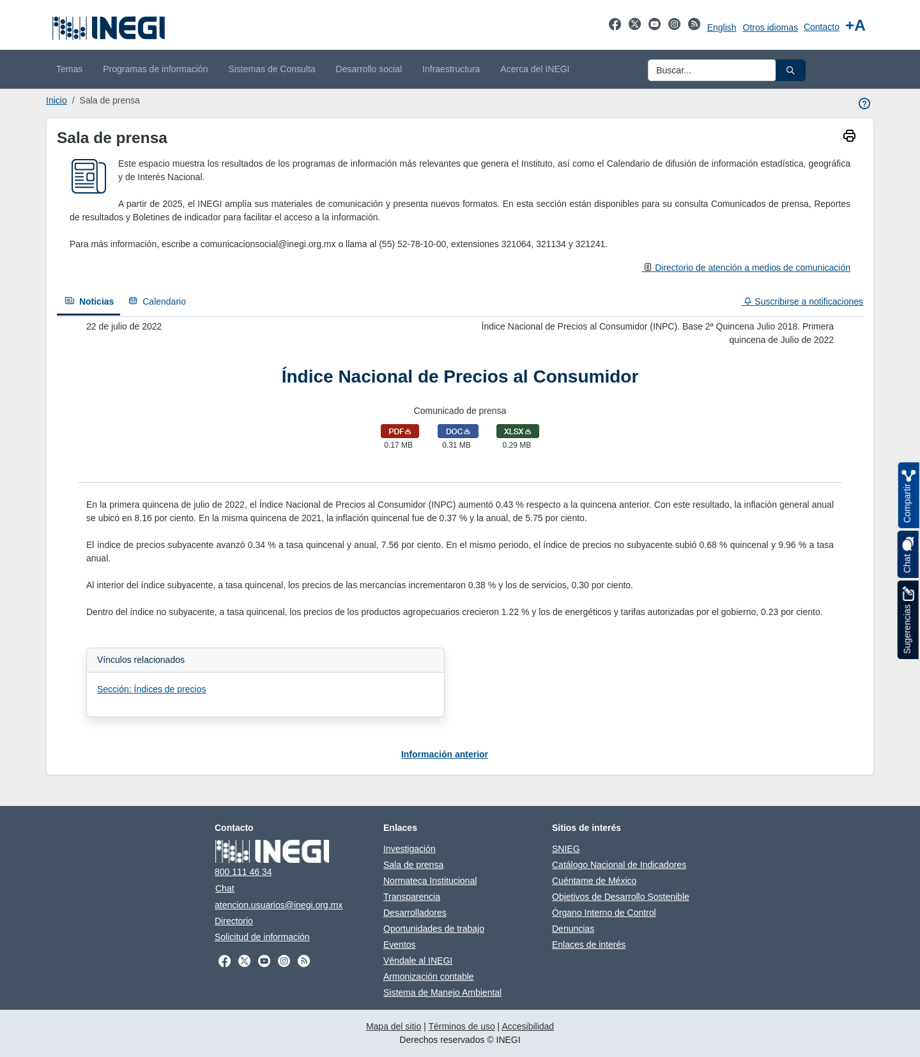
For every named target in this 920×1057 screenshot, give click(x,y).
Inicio (56, 100)
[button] (791, 70)
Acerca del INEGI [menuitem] (534, 69)
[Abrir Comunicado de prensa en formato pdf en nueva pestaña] (400, 430)
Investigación (409, 849)
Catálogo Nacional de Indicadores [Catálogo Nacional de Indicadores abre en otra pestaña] (619, 865)
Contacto (821, 27)
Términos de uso (461, 1026)
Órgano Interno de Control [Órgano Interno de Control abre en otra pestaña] (604, 913)
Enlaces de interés (588, 944)
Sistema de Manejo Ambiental (442, 992)
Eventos (399, 944)
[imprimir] (849, 137)
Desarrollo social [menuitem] (369, 69)
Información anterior (444, 754)
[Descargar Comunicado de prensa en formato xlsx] (517, 430)
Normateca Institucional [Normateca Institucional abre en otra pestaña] (430, 881)
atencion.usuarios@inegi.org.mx (278, 905)
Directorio (234, 921)
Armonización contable (428, 976)
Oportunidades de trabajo (433, 929)
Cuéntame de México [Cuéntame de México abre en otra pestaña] (594, 881)
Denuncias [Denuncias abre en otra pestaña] (573, 929)
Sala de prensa (413, 865)
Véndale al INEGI (417, 960)
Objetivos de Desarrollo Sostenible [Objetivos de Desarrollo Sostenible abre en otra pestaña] (620, 897)
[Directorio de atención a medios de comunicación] (745, 267)
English (722, 27)
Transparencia (411, 897)
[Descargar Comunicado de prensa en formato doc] (458, 430)
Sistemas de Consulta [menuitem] (271, 69)
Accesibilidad (528, 1026)
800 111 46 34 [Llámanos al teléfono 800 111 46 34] (243, 872)
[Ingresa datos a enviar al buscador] (712, 70)
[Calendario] (156, 302)
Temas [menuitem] (69, 69)
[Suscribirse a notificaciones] (799, 302)
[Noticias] (88, 303)
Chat (224, 888)
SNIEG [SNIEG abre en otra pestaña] (566, 849)
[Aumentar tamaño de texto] (855, 25)
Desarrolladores (415, 913)
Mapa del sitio (393, 1026)
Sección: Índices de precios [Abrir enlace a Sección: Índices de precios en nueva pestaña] (151, 689)
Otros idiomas (770, 27)
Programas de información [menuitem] (155, 69)
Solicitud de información (262, 937)
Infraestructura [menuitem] (451, 69)
